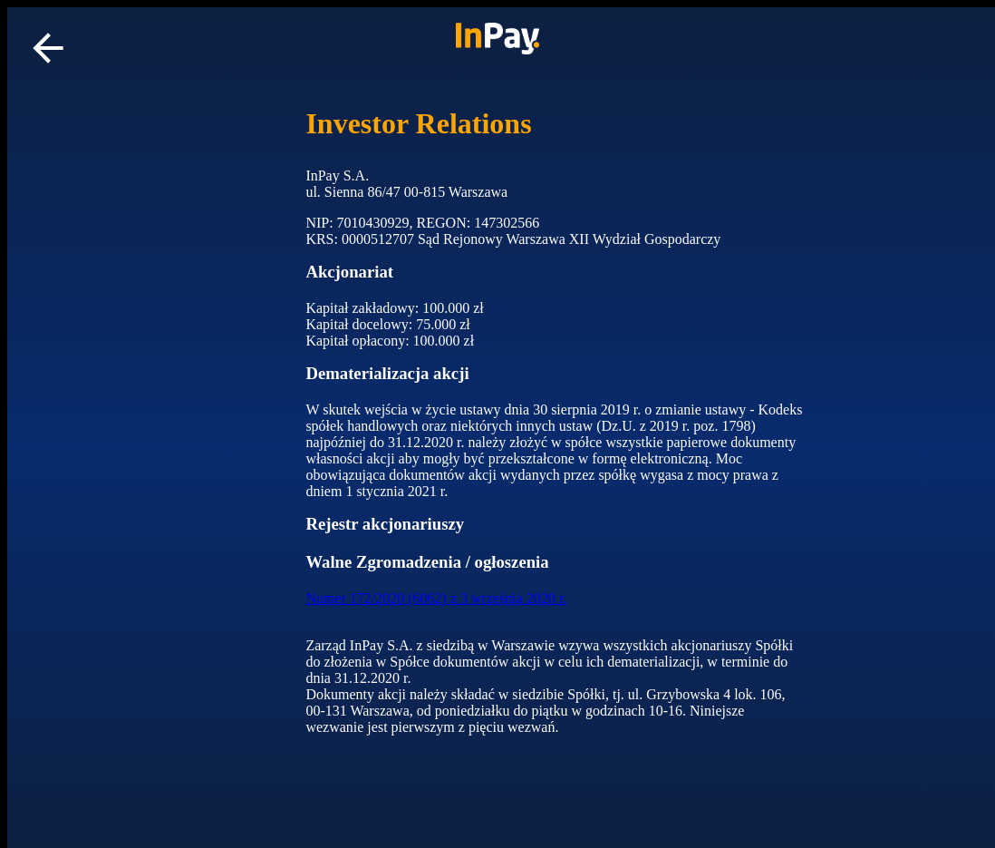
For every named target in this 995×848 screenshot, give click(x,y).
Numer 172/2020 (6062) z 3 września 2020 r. (435, 598)
